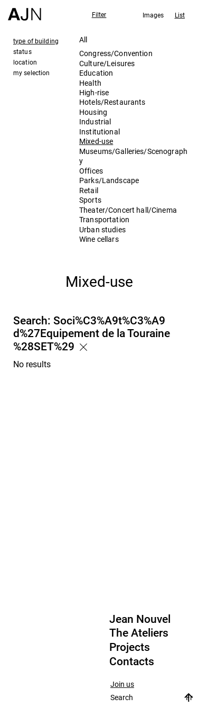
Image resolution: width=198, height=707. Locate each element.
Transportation (104, 219)
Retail (88, 190)
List (180, 15)
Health (90, 83)
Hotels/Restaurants (112, 102)
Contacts (131, 661)
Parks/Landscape (109, 180)
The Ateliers (138, 633)
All (83, 39)
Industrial (95, 121)
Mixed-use (96, 141)
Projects (129, 647)
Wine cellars (99, 239)
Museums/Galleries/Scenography (133, 156)
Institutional (99, 131)
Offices (91, 171)
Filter (99, 14)
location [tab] (25, 62)
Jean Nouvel (140, 619)
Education (96, 73)
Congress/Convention (116, 53)
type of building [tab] (36, 41)
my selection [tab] (31, 72)
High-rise (94, 92)
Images (153, 15)
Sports (90, 200)
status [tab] (22, 51)
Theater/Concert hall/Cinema (128, 210)
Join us (122, 684)
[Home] (24, 10)
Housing (93, 112)
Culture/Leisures (107, 63)
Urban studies (102, 229)
